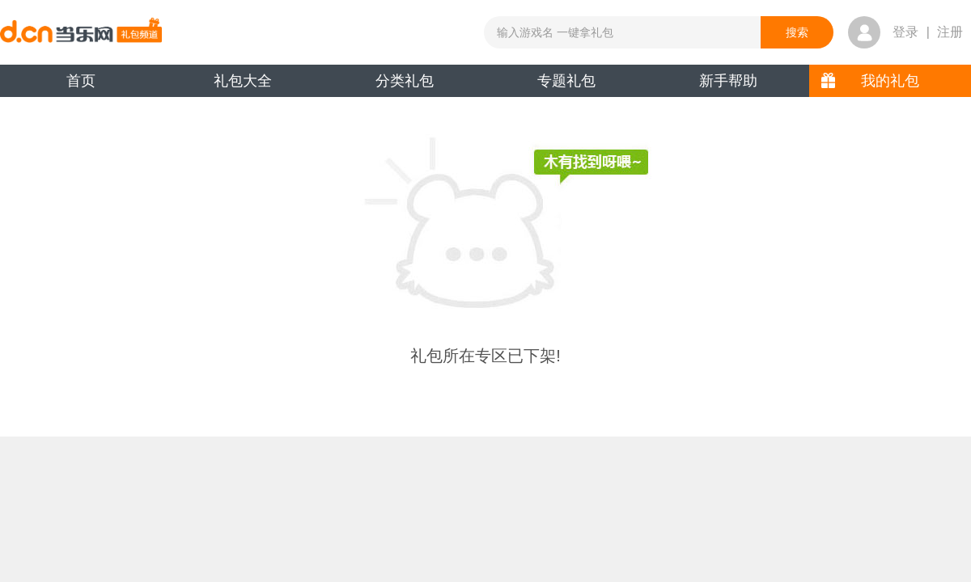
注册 (950, 32)
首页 (80, 81)
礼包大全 (243, 81)
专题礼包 (566, 81)
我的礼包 (890, 81)
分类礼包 (404, 81)
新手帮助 (728, 81)
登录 (905, 32)
